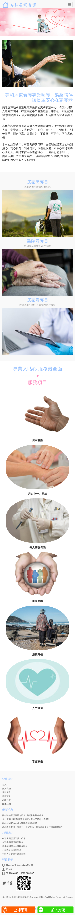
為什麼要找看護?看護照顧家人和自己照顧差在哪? (25, 819)
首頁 (4, 784)
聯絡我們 (6, 804)
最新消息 (6, 792)
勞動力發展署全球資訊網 (13, 854)
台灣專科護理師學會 (11, 850)
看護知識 (6, 800)
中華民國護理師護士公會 (13, 838)
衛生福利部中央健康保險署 (15, 846)
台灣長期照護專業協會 (12, 842)
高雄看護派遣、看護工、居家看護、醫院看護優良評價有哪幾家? (32, 827)
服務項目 (6, 796)
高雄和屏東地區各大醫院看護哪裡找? (19, 823)
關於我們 (6, 788)
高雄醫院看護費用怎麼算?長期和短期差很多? (23, 815)
